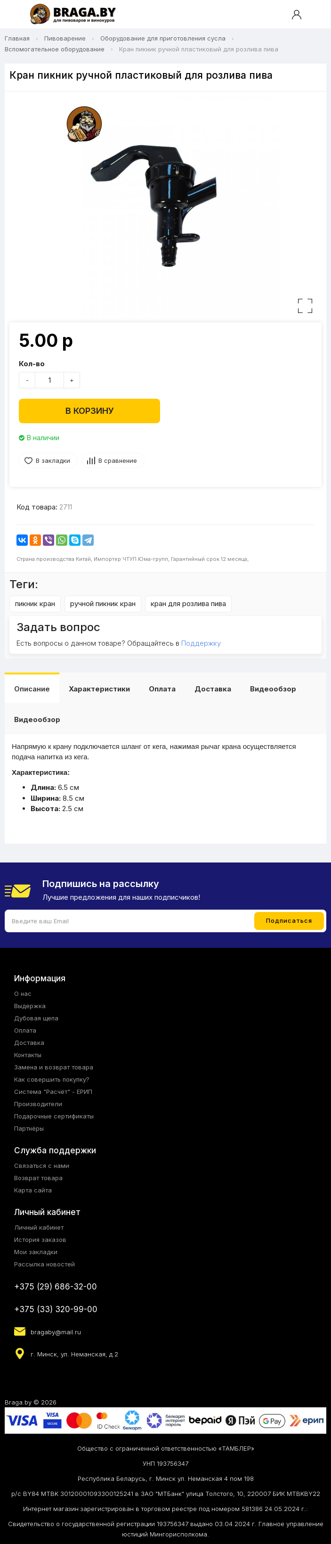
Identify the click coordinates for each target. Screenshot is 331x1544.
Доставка (212, 688)
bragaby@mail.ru (56, 1332)
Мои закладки (35, 1251)
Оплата (162, 688)
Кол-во (32, 363)
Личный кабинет (39, 1227)
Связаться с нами (41, 1165)
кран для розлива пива (188, 603)
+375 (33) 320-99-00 (55, 1309)
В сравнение (117, 460)
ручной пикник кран (103, 603)
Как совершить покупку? (51, 1079)
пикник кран (35, 603)
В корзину (89, 411)
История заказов (40, 1239)
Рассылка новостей (44, 1264)
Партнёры (29, 1128)
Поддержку (201, 643)
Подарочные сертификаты (54, 1116)
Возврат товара (38, 1177)
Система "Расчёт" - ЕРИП (53, 1091)
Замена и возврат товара (53, 1067)
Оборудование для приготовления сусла (163, 38)
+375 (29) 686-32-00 (55, 1286)
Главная (17, 38)
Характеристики (99, 688)
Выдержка (30, 1005)
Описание (32, 688)
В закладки (53, 460)
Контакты (27, 1054)
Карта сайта (33, 1190)
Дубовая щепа (36, 1018)
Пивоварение (65, 38)
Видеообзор (273, 688)
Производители (38, 1104)
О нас (23, 993)
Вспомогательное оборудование (55, 49)
